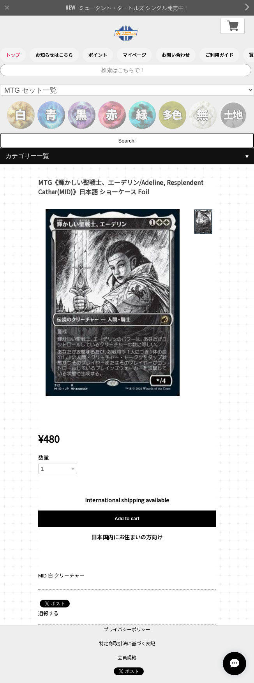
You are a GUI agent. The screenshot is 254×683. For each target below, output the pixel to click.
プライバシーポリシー (127, 629)
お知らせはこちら (54, 54)
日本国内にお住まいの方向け (127, 537)
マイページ (134, 54)
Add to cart (127, 518)
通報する (48, 613)
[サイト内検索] (125, 70)
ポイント (97, 54)
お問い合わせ (176, 54)
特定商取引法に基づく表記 (127, 643)
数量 (43, 457)
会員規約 (127, 657)
